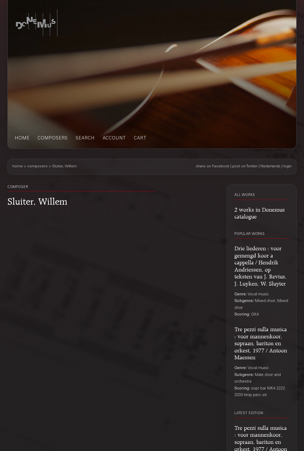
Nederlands (270, 166)
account (114, 138)
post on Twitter (245, 166)
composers (53, 138)
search (85, 138)
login (287, 166)
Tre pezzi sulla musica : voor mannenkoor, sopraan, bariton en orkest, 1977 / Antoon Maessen (260, 342)
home (22, 138)
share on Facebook (212, 166)
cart (140, 138)
